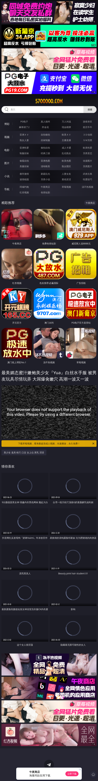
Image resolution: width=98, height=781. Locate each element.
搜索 (90, 109)
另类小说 (45, 179)
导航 (7, 189)
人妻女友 (66, 173)
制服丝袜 (24, 153)
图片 (7, 163)
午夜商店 (45, 186)
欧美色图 (66, 160)
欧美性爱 (87, 147)
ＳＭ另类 (87, 140)
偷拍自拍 (45, 147)
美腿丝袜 (24, 166)
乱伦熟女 (66, 153)
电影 (7, 150)
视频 (7, 137)
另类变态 (87, 153)
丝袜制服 (45, 140)
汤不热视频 (87, 186)
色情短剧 (45, 192)
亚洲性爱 (24, 147)
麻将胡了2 (24, 127)
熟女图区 (66, 166)
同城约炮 (24, 186)
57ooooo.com (49, 101)
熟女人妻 (24, 140)
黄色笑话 (66, 179)
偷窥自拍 (24, 160)
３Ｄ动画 (87, 134)
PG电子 (24, 121)
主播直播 (66, 140)
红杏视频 (24, 192)
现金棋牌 (66, 127)
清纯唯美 (45, 166)
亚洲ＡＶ (24, 134)
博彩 (7, 124)
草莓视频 (66, 186)
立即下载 (72, 773)
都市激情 (24, 173)
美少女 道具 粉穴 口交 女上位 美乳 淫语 (24, 452)
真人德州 (45, 121)
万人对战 (66, 121)
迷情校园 (24, 179)
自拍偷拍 (45, 134)
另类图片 (87, 166)
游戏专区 (87, 121)
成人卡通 (66, 147)
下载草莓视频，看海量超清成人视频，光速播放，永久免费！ (56, 444)
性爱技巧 (87, 179)
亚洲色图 (45, 160)
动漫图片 (87, 160)
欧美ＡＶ (66, 134)
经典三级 (45, 153)
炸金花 (45, 127)
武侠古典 (87, 173)
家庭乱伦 (45, 173)
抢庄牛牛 (87, 127)
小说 (7, 176)
